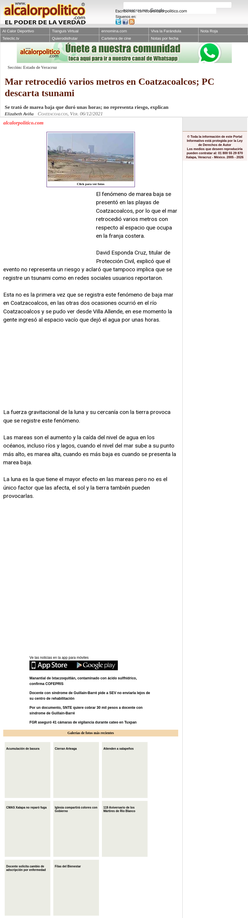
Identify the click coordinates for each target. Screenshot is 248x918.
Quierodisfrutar (64, 38)
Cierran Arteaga (66, 748)
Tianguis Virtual (65, 31)
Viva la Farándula (166, 31)
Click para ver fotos (91, 159)
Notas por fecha (164, 38)
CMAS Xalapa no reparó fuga (26, 807)
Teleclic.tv (10, 38)
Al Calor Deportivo (18, 31)
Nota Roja (209, 31)
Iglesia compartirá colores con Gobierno (76, 809)
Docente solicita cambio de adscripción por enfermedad (26, 868)
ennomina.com (114, 31)
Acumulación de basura (22, 748)
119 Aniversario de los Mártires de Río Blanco (119, 809)
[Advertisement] (47, 227)
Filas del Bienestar (68, 866)
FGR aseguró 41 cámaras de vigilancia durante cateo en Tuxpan (83, 722)
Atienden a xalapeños (118, 748)
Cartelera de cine (116, 38)
